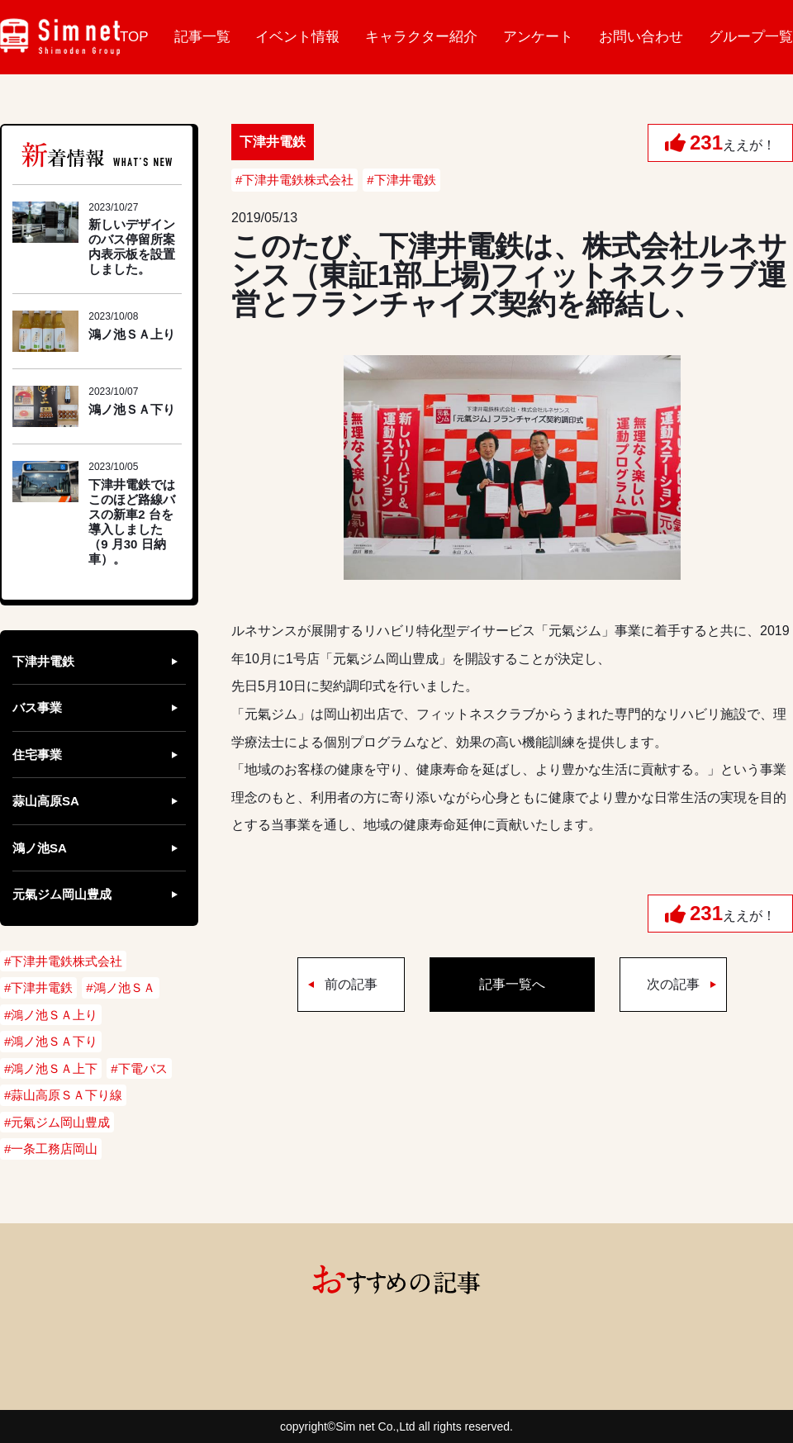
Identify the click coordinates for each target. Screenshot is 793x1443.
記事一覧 (202, 37)
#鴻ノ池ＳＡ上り (50, 1015)
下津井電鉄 (43, 661)
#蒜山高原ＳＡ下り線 (63, 1095)
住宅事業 (37, 755)
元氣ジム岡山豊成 (62, 894)
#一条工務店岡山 (50, 1149)
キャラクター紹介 (421, 37)
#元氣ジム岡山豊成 (57, 1122)
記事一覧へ (512, 984)
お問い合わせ (641, 37)
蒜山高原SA (45, 801)
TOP (134, 37)
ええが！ (733, 142)
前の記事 (351, 984)
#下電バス (139, 1068)
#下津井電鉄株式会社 (294, 180)
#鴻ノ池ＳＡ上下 (50, 1068)
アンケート (538, 37)
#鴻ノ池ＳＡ (120, 987)
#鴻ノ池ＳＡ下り (50, 1041)
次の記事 (673, 984)
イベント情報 (297, 37)
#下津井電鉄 (401, 180)
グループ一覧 (751, 37)
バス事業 (37, 707)
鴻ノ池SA (39, 848)
